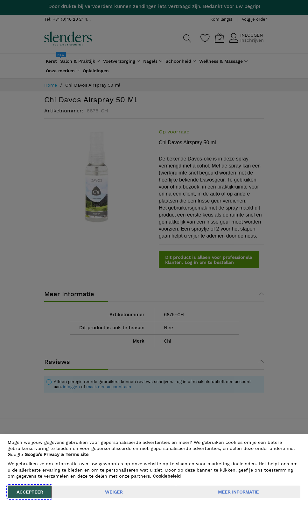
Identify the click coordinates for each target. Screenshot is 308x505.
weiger (113, 491)
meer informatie (238, 491)
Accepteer (30, 491)
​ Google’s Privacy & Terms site (56, 454)
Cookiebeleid (167, 476)
